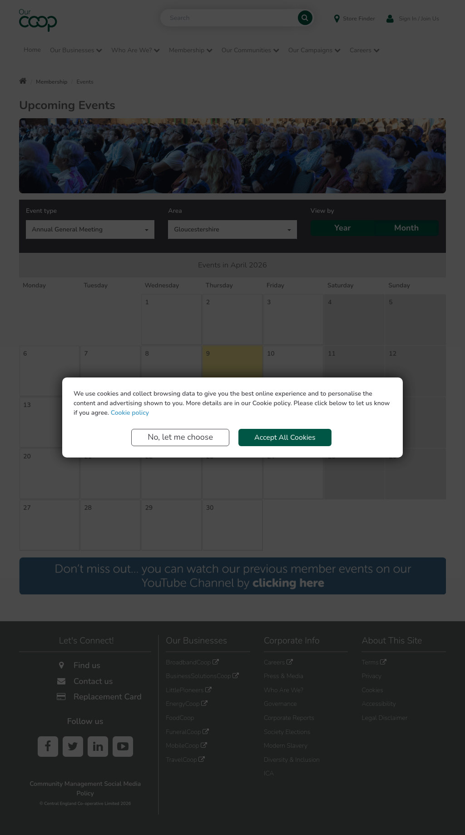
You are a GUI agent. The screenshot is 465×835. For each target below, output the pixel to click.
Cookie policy (130, 412)
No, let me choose (180, 437)
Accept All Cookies (285, 438)
